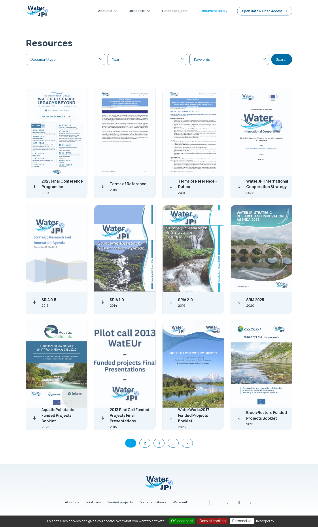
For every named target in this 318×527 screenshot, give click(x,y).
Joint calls (93, 502)
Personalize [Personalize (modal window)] (242, 520)
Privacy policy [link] (264, 521)
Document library (153, 502)
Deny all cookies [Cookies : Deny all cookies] (213, 520)
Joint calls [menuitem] (138, 11)
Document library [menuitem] (214, 10)
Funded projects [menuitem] (174, 10)
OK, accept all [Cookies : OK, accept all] (182, 520)
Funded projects (120, 502)
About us (72, 502)
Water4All (180, 502)
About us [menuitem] (106, 11)
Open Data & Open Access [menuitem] (262, 11)
